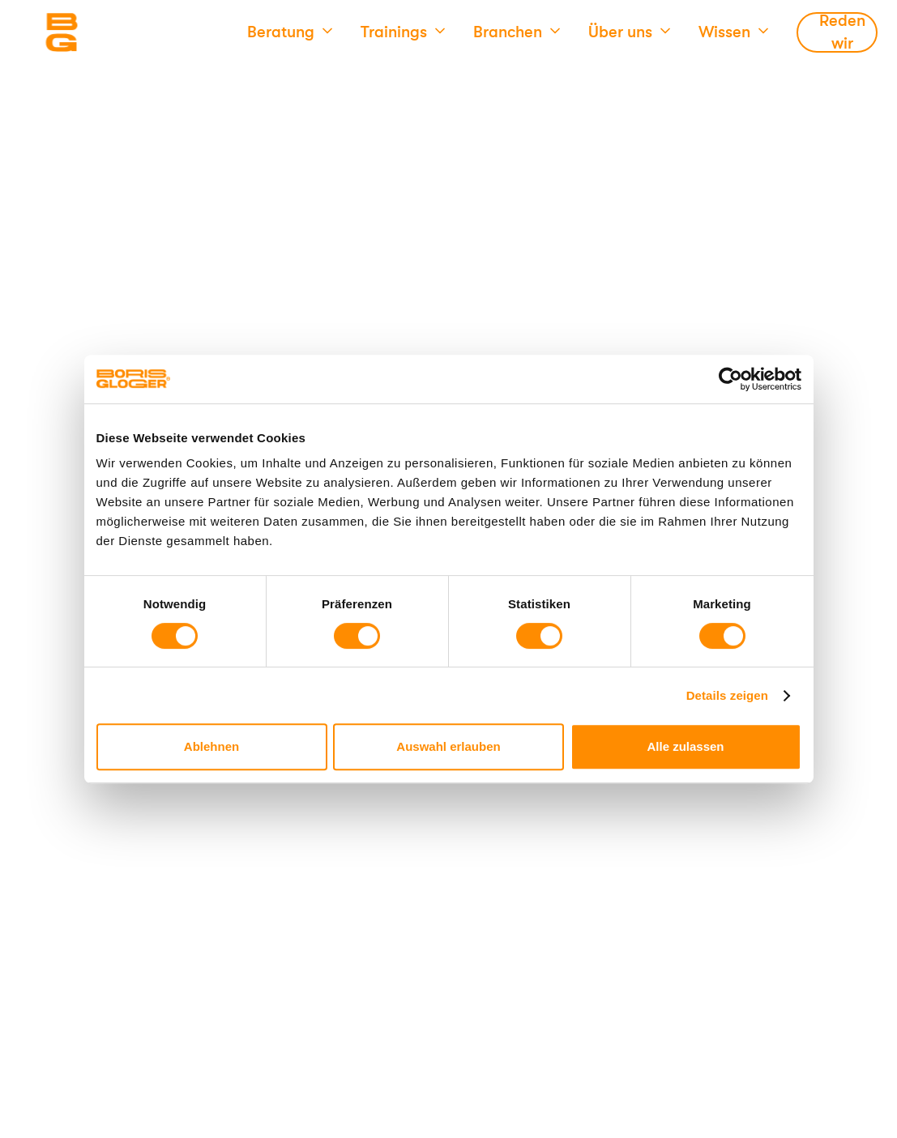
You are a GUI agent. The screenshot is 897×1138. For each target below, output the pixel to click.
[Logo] (126, 32)
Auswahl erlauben (448, 746)
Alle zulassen (685, 746)
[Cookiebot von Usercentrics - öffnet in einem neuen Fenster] (730, 379)
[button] (289, 32)
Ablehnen (211, 746)
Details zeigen (727, 695)
